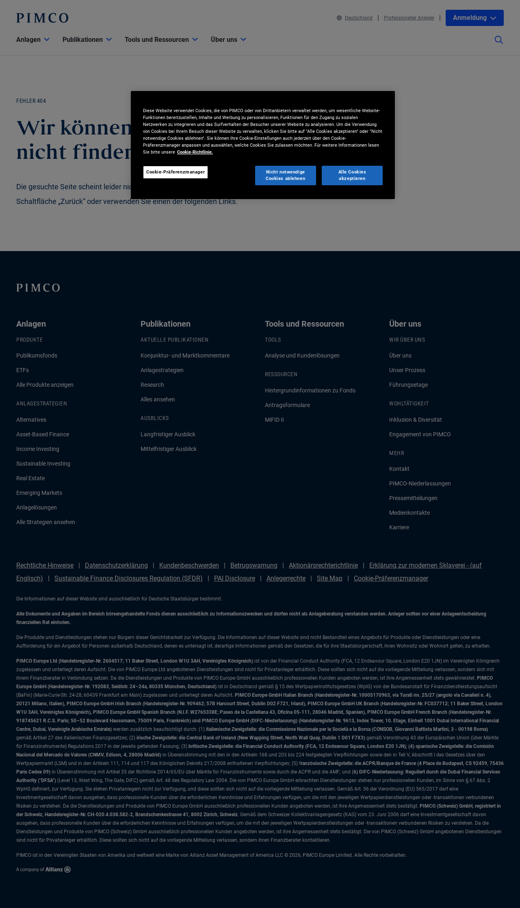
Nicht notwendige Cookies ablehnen (285, 175)
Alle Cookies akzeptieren (352, 175)
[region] (263, 145)
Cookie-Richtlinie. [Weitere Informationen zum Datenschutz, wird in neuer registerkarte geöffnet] (195, 152)
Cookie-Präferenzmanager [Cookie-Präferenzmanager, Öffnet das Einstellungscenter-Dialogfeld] (175, 172)
